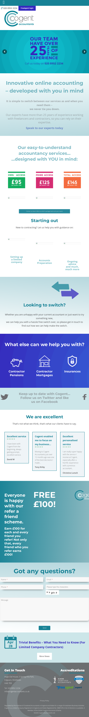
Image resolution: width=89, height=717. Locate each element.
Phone (4, 587)
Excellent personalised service (70, 440)
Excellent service (16, 436)
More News (44, 656)
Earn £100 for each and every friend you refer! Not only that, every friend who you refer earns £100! (16, 541)
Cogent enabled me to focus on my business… (44, 440)
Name (4, 579)
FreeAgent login (27, 8)
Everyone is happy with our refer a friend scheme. (14, 508)
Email (50, 579)
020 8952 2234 (9, 8)
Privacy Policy (44, 701)
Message (4, 600)
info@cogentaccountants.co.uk (16, 691)
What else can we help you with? (44, 344)
